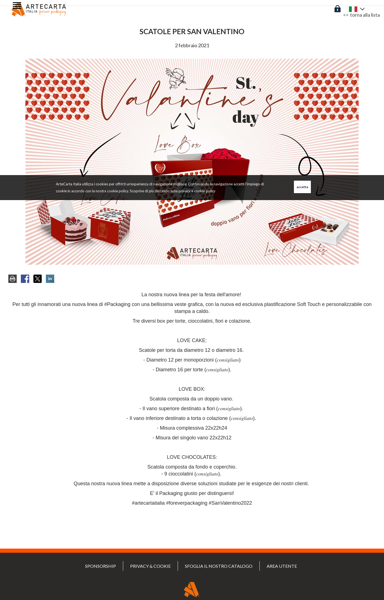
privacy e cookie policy (197, 191)
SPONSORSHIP (100, 566)
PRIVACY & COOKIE (150, 566)
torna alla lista (365, 15)
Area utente (282, 566)
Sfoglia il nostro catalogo (218, 566)
